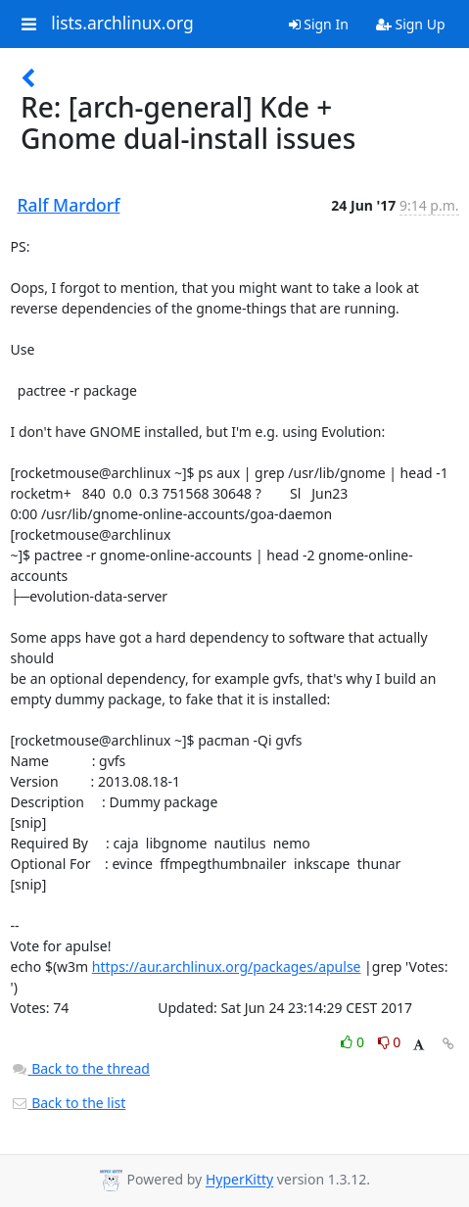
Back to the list (68, 1102)
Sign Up (411, 24)
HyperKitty (239, 1180)
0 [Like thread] (354, 1042)
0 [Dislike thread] (389, 1042)
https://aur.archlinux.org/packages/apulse (226, 966)
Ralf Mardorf (69, 205)
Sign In (319, 24)
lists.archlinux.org (122, 23)
